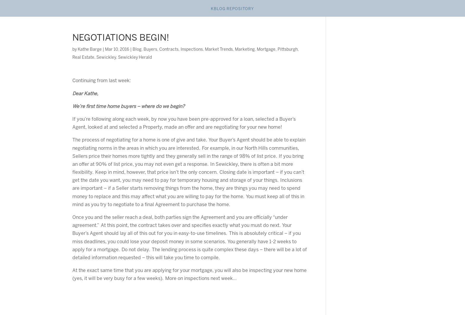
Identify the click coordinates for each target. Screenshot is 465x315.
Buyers (150, 50)
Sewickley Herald (135, 58)
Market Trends (219, 50)
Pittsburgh (288, 50)
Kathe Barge (90, 50)
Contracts (169, 50)
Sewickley (106, 58)
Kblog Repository (232, 9)
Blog (137, 50)
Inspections (192, 50)
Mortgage (266, 50)
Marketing (245, 50)
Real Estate (83, 58)
